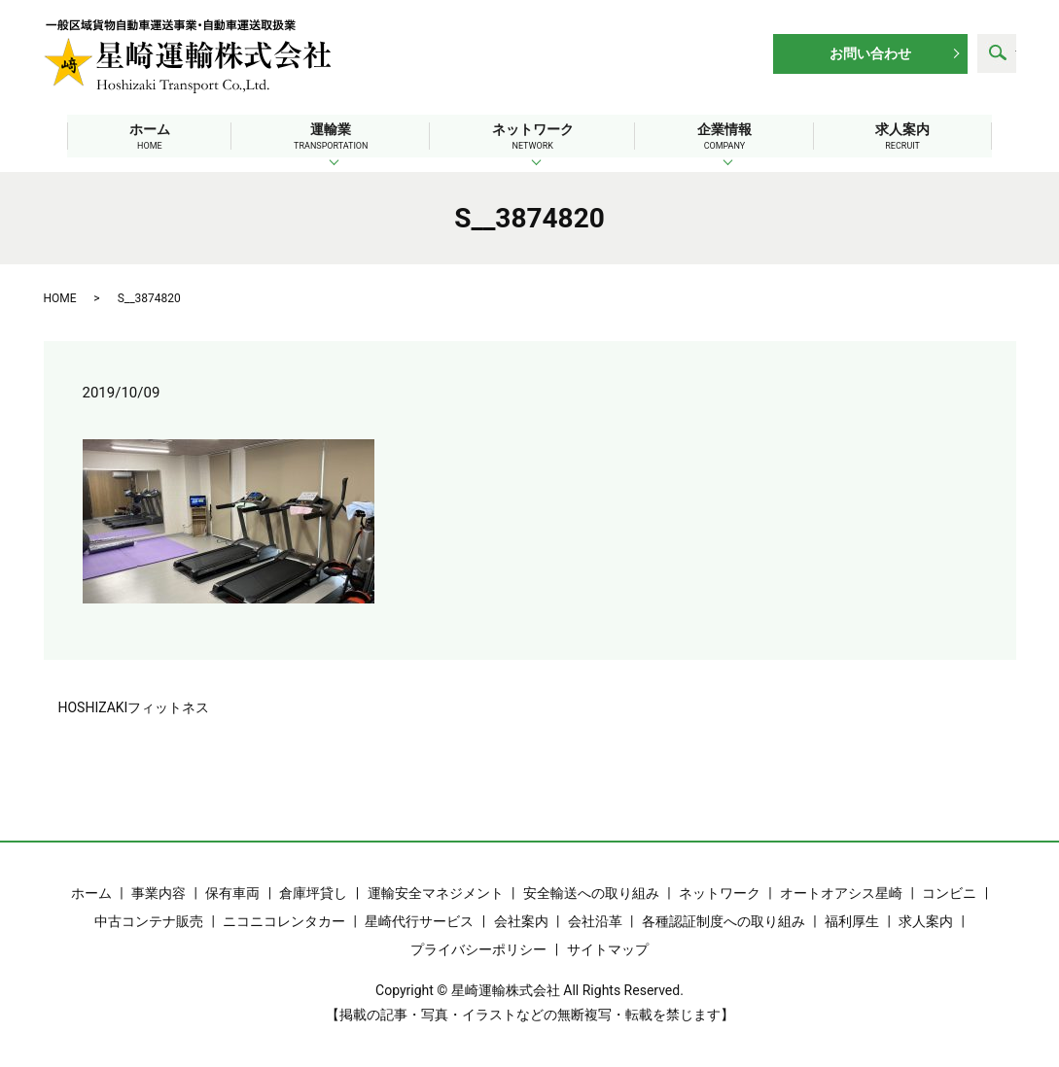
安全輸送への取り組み (591, 892)
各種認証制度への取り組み (723, 920)
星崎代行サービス (419, 920)
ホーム (139, 136)
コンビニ (949, 892)
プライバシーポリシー (478, 948)
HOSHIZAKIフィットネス (134, 706)
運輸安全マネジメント (436, 892)
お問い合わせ (870, 53)
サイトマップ (608, 948)
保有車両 (232, 892)
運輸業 (326, 136)
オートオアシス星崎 (841, 892)
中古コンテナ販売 (148, 920)
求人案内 (913, 136)
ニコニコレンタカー (284, 920)
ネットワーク (533, 136)
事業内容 (158, 892)
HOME (60, 297)
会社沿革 (595, 920)
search (996, 53)
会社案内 (521, 920)
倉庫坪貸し (313, 892)
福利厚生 (852, 920)
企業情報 (729, 136)
